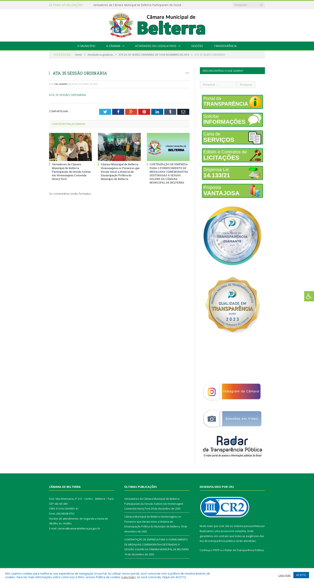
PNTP (216, 550)
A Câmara (113, 46)
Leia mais (128, 577)
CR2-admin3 (60, 84)
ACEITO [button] (301, 575)
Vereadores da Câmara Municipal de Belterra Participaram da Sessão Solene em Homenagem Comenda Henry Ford (139, 5)
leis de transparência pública (217, 541)
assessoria (227, 531)
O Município (86, 46)
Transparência (225, 46)
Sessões (197, 46)
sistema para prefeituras (249, 526)
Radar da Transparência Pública (244, 550)
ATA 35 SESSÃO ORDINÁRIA (67, 95)
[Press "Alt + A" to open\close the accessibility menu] (309, 296)
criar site (224, 526)
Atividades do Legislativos (155, 46)
